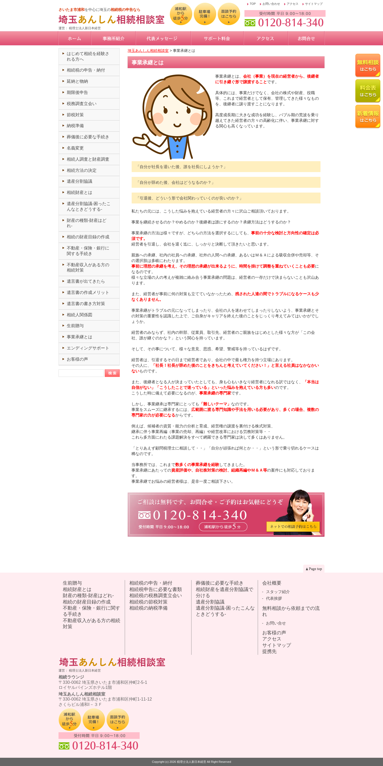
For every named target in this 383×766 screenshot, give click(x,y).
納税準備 (75, 125)
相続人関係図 (79, 315)
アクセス (292, 3)
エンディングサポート (88, 348)
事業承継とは (79, 337)
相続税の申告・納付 (86, 70)
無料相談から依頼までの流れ (291, 611)
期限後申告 (77, 92)
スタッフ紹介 (278, 591)
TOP (253, 3)
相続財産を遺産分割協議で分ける (224, 592)
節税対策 (75, 115)
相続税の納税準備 (148, 608)
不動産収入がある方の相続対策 (91, 623)
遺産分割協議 (79, 181)
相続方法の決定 (82, 170)
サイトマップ (314, 3)
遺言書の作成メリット (88, 292)
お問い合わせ (271, 3)
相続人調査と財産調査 (88, 159)
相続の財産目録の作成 (88, 237)
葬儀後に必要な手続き (88, 137)
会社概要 (271, 583)
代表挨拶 (274, 598)
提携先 (269, 651)
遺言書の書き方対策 (86, 303)
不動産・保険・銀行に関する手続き (91, 611)
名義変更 (75, 148)
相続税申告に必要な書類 (155, 589)
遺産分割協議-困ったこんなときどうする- (225, 611)
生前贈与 (75, 325)
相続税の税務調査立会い (155, 595)
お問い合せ (276, 623)
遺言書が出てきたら (86, 281)
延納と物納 (77, 81)
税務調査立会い (82, 103)
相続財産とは (79, 192)
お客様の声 (77, 359)
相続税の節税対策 (148, 602)
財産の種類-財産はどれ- (88, 595)
